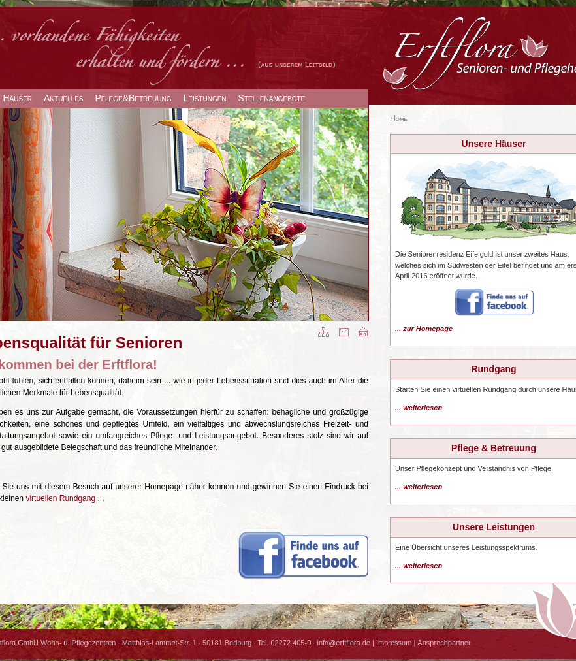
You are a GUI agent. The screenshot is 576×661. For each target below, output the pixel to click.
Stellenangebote (272, 98)
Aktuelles (63, 98)
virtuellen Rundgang (60, 498)
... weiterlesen (418, 407)
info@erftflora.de (343, 643)
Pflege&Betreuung (133, 98)
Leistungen (204, 98)
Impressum (393, 643)
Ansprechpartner (443, 643)
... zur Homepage (424, 328)
